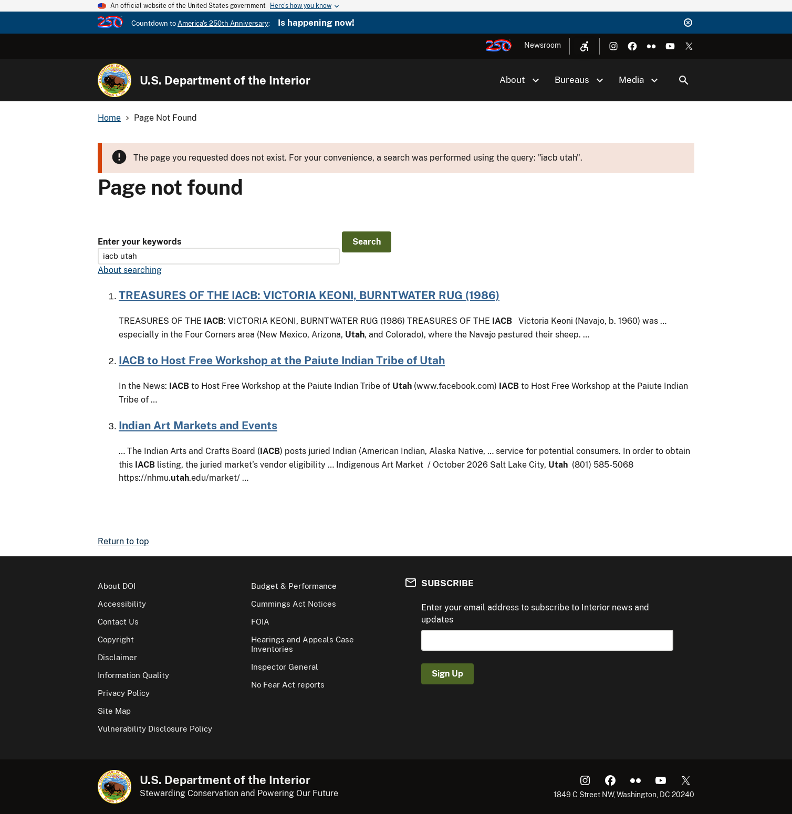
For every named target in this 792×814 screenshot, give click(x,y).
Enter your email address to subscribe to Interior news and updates (535, 613)
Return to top (123, 541)
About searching (130, 270)
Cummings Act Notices (293, 603)
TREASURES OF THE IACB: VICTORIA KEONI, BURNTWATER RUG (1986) (309, 295)
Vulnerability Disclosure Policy (155, 728)
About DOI (117, 586)
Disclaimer (117, 657)
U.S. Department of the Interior (225, 80)
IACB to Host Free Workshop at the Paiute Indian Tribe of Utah (282, 360)
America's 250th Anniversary (223, 23)
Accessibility (122, 603)
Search (683, 80)
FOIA (260, 621)
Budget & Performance (294, 586)
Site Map (114, 710)
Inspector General (284, 666)
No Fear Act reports (288, 684)
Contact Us (118, 621)
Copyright (116, 639)
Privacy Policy (124, 693)
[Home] (114, 80)
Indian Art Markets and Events (198, 425)
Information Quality (133, 675)
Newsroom (542, 45)
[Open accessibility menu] (584, 46)
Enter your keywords (139, 242)
